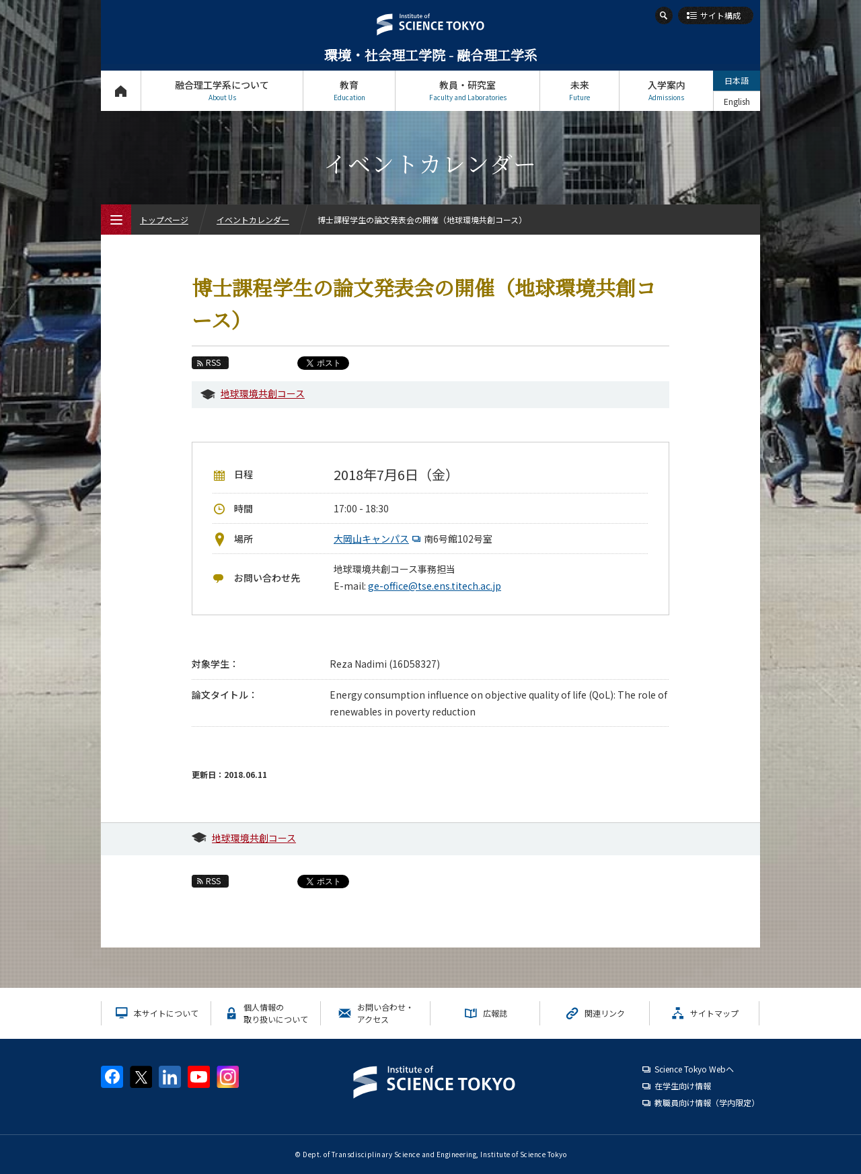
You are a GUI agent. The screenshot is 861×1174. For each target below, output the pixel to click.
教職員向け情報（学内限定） (706, 1102)
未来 (579, 90)
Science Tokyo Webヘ (694, 1068)
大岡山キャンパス (379, 538)
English (737, 101)
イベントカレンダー (253, 219)
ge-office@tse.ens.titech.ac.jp (434, 585)
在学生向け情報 (682, 1085)
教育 (349, 90)
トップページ (121, 90)
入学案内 (666, 90)
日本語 (736, 80)
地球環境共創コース (263, 393)
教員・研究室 (467, 90)
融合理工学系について (222, 90)
